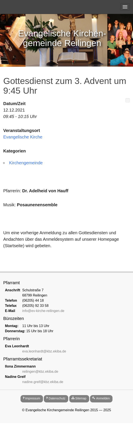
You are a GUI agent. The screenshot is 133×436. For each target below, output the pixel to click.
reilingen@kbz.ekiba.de (40, 371)
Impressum (32, 398)
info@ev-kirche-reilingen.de (43, 311)
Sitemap (80, 398)
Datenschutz (57, 398)
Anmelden (103, 398)
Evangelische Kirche (22, 137)
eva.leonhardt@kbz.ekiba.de (44, 351)
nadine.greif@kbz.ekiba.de (42, 382)
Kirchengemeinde (26, 162)
